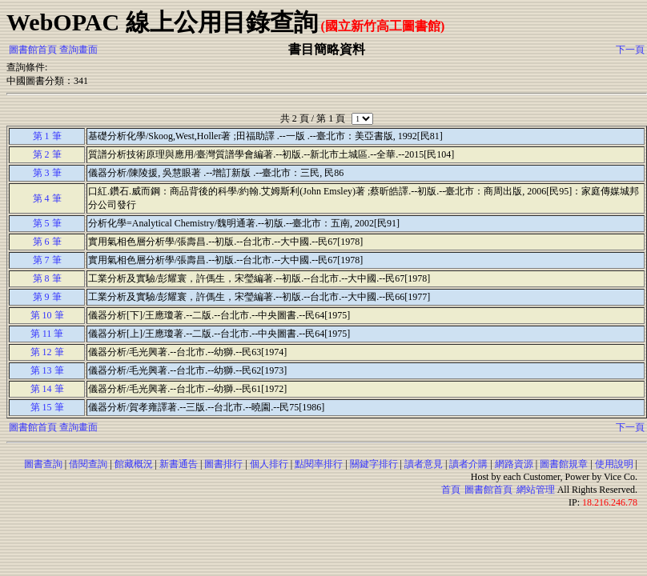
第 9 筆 (47, 296)
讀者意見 (423, 464)
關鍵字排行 (374, 464)
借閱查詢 (88, 464)
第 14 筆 (47, 388)
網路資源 (514, 464)
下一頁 (630, 49)
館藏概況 (134, 464)
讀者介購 (468, 464)
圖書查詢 (43, 464)
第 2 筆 (47, 154)
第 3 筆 (47, 172)
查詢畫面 (78, 49)
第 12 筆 (47, 352)
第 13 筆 (47, 370)
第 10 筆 (47, 315)
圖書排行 (223, 464)
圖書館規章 (564, 464)
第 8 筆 (47, 278)
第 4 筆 (47, 198)
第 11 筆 (47, 333)
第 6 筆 (47, 241)
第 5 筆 (47, 223)
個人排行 (269, 464)
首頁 (450, 489)
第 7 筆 (47, 260)
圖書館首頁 (33, 49)
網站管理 (535, 489)
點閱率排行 (319, 464)
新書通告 (178, 464)
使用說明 (614, 464)
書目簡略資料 (326, 49)
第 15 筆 (47, 407)
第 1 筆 (47, 136)
